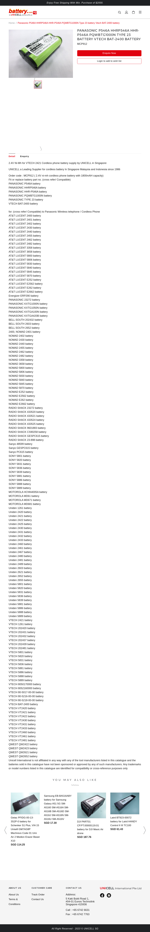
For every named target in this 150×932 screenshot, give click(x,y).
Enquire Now (109, 53)
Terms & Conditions (15, 902)
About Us (14, 894)
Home (12, 23)
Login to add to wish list (109, 61)
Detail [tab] (12, 156)
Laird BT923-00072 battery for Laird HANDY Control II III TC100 (124, 821)
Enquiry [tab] (25, 156)
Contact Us (38, 899)
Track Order (38, 894)
